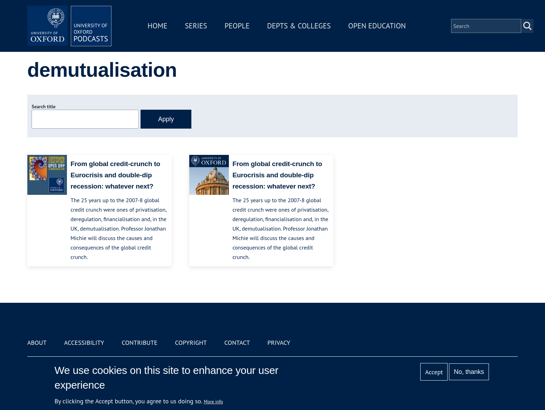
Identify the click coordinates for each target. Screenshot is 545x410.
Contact (237, 343)
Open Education (377, 25)
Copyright (191, 343)
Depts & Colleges (299, 25)
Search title (43, 106)
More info (213, 401)
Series (196, 25)
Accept (434, 372)
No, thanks (469, 371)
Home (157, 25)
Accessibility (84, 343)
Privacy (278, 343)
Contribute (139, 343)
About (37, 343)
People (237, 25)
